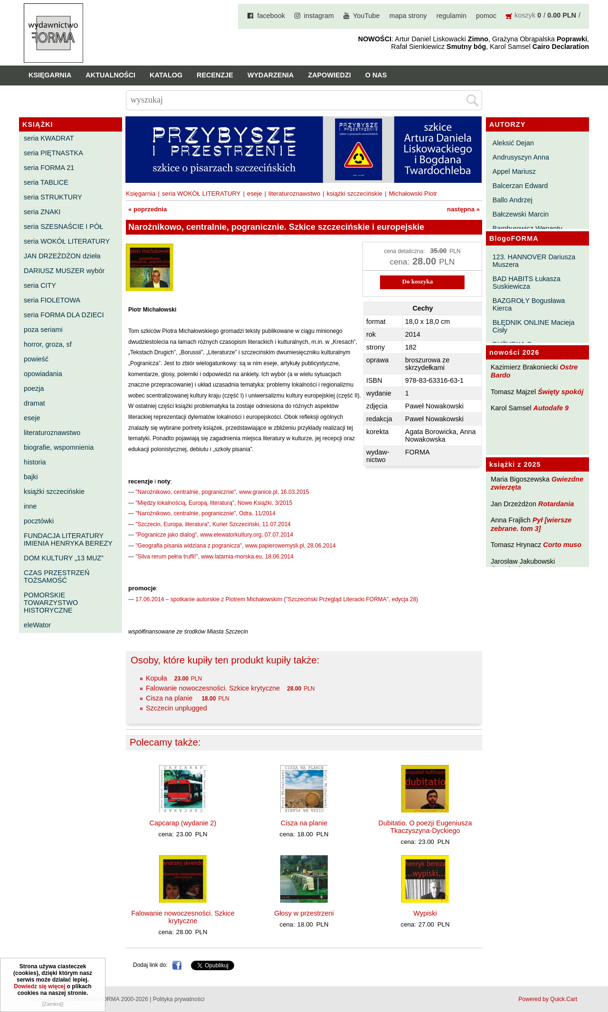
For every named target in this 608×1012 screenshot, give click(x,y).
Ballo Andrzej (512, 200)
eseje (32, 418)
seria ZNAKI (42, 212)
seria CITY (40, 285)
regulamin (451, 15)
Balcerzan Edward (520, 185)
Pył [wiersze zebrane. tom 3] (531, 524)
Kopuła (156, 678)
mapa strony (408, 15)
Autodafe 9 (551, 408)
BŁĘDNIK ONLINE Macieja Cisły (534, 326)
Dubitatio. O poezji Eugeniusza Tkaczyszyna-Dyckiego (425, 826)
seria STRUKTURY (53, 197)
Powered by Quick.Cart (548, 999)
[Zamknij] (53, 1004)
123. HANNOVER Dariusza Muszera (534, 260)
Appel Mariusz (514, 171)
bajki (31, 477)
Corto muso (562, 545)
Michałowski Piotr (413, 193)
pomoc (486, 15)
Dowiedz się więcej (39, 986)
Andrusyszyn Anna (521, 157)
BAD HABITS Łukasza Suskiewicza (526, 282)
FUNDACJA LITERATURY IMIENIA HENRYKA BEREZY (68, 539)
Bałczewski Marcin (521, 214)
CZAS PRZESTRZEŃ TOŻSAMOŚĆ (56, 576)
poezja (34, 388)
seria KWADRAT (49, 138)
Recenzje (215, 75)
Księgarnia (49, 75)
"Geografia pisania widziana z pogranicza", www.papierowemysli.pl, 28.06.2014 (235, 545)
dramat (34, 403)
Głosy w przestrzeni (304, 913)
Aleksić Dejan (513, 143)
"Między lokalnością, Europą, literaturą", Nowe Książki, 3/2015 (213, 503)
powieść (36, 359)
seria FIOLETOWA (52, 300)
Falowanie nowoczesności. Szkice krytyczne (213, 688)
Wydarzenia (270, 75)
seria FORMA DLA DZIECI (64, 315)
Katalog (166, 75)
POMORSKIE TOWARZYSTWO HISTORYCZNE (51, 602)
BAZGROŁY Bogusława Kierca (529, 304)
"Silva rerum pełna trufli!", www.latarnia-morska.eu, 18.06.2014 (214, 556)
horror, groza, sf (48, 344)
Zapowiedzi (329, 75)
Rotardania (556, 504)
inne (30, 506)
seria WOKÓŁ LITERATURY (67, 241)
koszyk (524, 15)
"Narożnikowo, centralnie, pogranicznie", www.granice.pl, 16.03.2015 (222, 492)
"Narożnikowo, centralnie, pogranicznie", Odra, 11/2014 (205, 513)
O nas (376, 75)
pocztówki (39, 521)
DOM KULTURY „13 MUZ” (64, 558)
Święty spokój (560, 392)
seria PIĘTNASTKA (53, 153)
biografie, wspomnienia (59, 447)
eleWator (37, 625)
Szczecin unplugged (176, 708)
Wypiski (425, 913)
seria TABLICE (46, 182)
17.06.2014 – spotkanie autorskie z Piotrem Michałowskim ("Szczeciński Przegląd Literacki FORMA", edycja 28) (276, 599)
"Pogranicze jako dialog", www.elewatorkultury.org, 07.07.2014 (214, 534)
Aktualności (110, 75)
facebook (271, 15)
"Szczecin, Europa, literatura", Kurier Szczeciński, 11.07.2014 (213, 524)
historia (35, 462)
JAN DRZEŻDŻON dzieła (62, 256)
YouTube (366, 15)
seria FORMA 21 (49, 167)
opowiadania (43, 374)
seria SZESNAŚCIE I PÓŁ (63, 226)
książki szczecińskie (54, 491)
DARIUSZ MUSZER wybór (64, 270)
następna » (463, 209)
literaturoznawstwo (52, 432)
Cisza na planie (170, 698)
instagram (319, 15)
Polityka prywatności (179, 999)
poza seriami (43, 329)
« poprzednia (147, 209)
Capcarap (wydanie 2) (183, 823)
